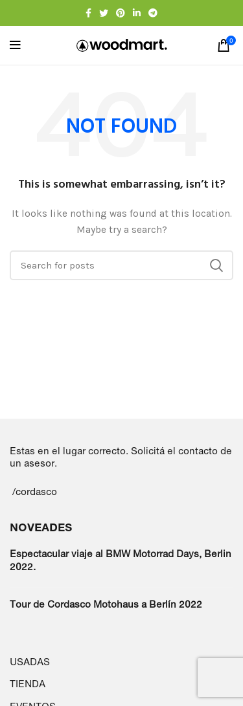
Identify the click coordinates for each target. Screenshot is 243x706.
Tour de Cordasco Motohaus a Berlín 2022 (106, 604)
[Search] (121, 265)
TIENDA (27, 683)
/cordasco (34, 491)
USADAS (30, 661)
